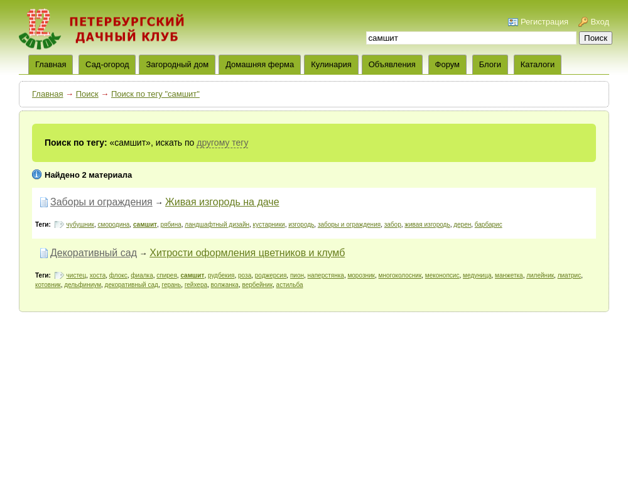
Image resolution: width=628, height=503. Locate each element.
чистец (77, 275)
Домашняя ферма (259, 64)
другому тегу (222, 143)
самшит (145, 224)
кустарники (269, 224)
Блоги (490, 64)
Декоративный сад (93, 252)
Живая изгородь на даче (222, 202)
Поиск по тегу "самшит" (155, 94)
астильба (289, 284)
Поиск (87, 94)
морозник (361, 275)
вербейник (257, 284)
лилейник (540, 275)
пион (297, 275)
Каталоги (538, 64)
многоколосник (400, 275)
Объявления (392, 64)
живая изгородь (427, 224)
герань (171, 284)
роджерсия (271, 275)
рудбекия (221, 275)
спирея (166, 275)
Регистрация (544, 21)
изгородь (301, 224)
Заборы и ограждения (101, 202)
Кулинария (331, 64)
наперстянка (326, 275)
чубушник (80, 224)
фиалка (142, 275)
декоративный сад (131, 284)
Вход (600, 21)
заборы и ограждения (349, 224)
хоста (98, 275)
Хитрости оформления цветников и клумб (247, 252)
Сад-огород (107, 64)
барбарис (488, 224)
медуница (477, 275)
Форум (447, 64)
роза (244, 275)
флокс (118, 275)
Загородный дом (177, 64)
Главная (47, 94)
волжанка (225, 284)
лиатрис (570, 275)
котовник (48, 284)
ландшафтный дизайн (217, 224)
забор (392, 224)
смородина (114, 224)
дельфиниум (82, 284)
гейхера (196, 284)
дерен (462, 224)
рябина (171, 224)
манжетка (509, 275)
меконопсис (442, 275)
